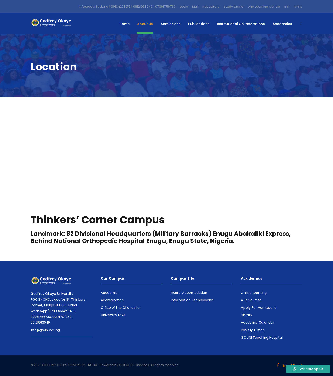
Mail (195, 6)
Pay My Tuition (253, 330)
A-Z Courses (251, 300)
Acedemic (109, 292)
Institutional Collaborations (241, 23)
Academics (282, 23)
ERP (287, 6)
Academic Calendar (257, 322)
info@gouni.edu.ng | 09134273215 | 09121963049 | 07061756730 (127, 6)
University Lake (113, 315)
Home (124, 23)
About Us (145, 23)
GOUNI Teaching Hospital (262, 337)
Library (246, 315)
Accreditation (112, 300)
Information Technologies (192, 300)
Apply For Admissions (258, 307)
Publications (198, 23)
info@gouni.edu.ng (45, 330)
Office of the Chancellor (121, 307)
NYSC (298, 6)
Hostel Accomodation (189, 292)
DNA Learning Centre (264, 6)
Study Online (233, 6)
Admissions (171, 23)
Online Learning (254, 292)
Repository (210, 6)
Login (184, 6)
